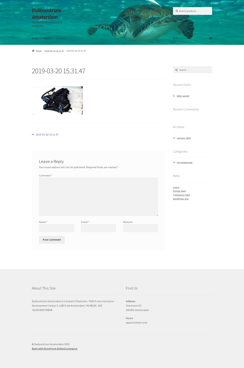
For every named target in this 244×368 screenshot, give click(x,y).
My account (157, 10)
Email (85, 222)
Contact (61, 38)
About (47, 38)
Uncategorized (184, 162)
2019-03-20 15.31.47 (54, 50)
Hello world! (183, 95)
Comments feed (181, 194)
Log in (176, 187)
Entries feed (179, 191)
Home (39, 50)
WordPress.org (180, 198)
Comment (46, 175)
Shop (35, 38)
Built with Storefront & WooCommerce (54, 348)
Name (43, 222)
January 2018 (184, 138)
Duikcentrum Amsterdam (46, 13)
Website (128, 222)
